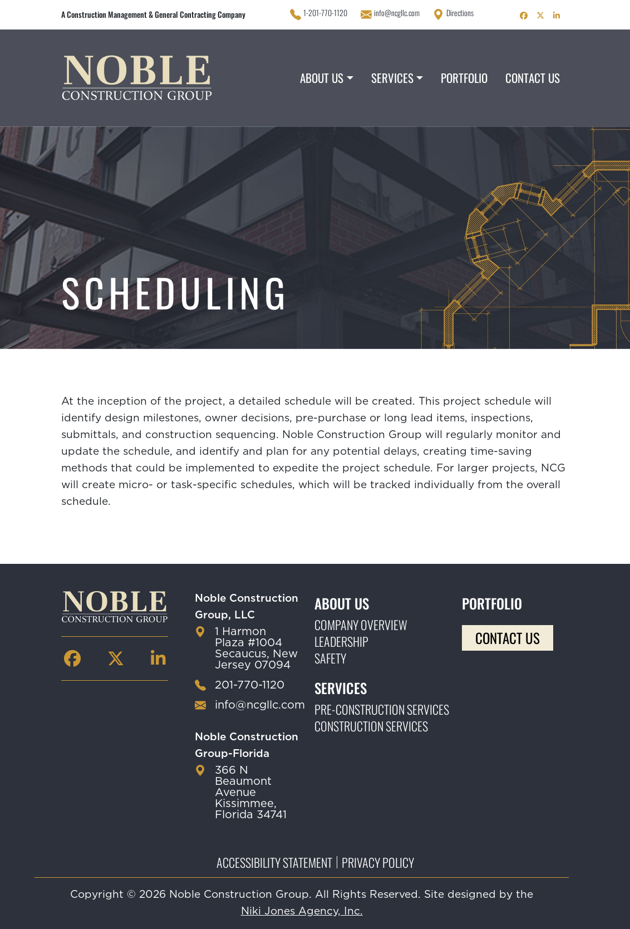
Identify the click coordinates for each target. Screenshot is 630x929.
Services (392, 77)
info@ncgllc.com (397, 13)
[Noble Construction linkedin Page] (556, 14)
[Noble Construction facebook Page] (524, 14)
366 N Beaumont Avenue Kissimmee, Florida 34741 (251, 792)
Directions (460, 13)
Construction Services (371, 725)
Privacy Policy (378, 862)
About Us (321, 77)
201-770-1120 (249, 685)
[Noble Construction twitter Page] (540, 14)
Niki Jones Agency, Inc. (302, 911)
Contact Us (532, 77)
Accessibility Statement (274, 862)
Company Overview (360, 624)
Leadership (341, 641)
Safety (330, 658)
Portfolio (464, 77)
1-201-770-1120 (325, 13)
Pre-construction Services (381, 709)
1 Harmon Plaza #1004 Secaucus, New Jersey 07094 (256, 648)
